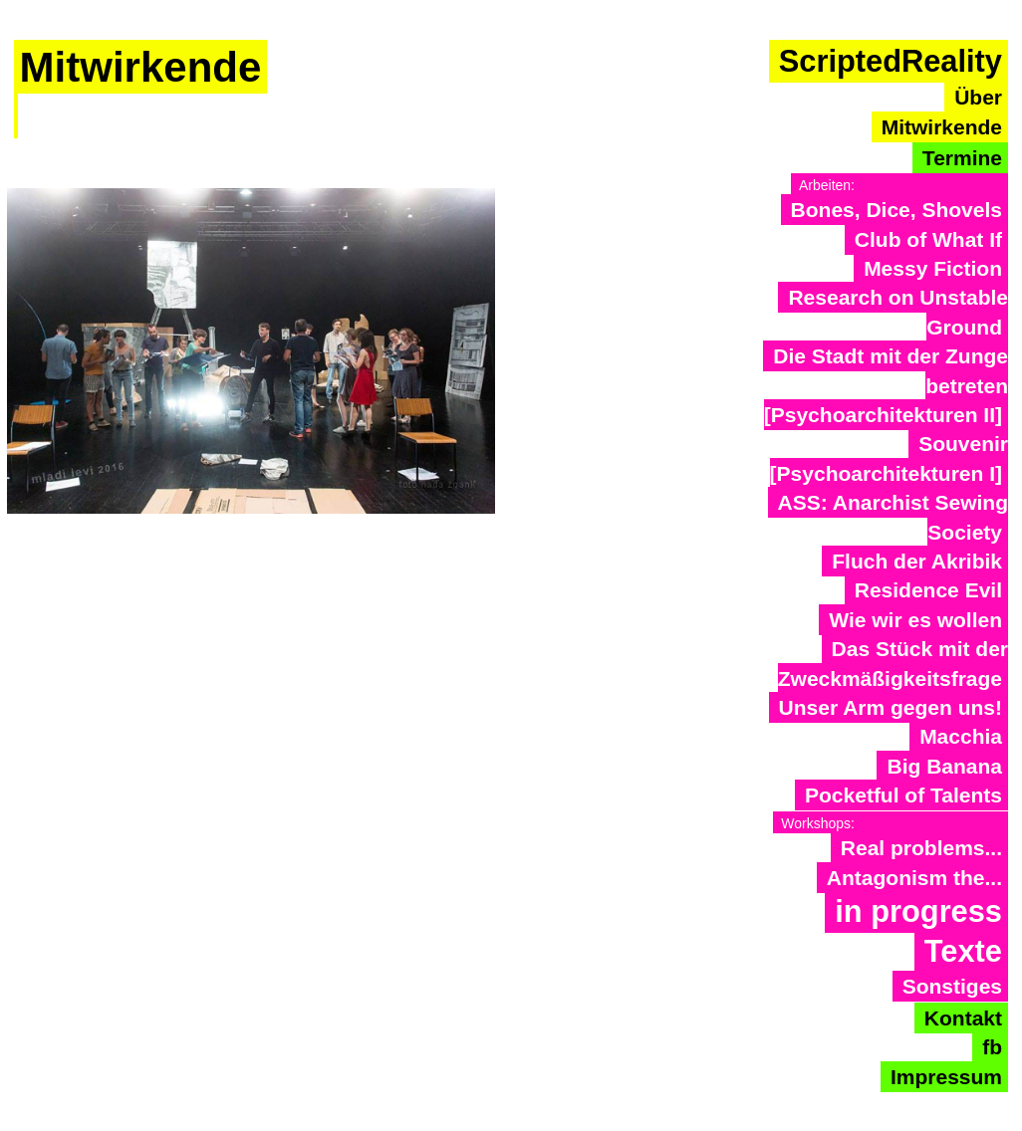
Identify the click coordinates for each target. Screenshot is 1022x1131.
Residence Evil (928, 589)
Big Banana (944, 766)
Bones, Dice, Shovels (896, 209)
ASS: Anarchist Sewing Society (893, 517)
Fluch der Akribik (917, 561)
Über (978, 97)
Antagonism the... (914, 877)
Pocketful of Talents (903, 795)
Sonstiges (952, 986)
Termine (962, 157)
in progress (918, 911)
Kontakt (963, 1018)
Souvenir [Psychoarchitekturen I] (889, 458)
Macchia (960, 736)
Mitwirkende (942, 126)
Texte (963, 951)
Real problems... (921, 847)
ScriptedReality (890, 61)
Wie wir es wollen (915, 619)
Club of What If (928, 239)
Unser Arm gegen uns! (890, 707)
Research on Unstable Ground (898, 312)
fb (992, 1046)
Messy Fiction (933, 268)
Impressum (946, 1076)
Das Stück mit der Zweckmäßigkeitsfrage (893, 663)
